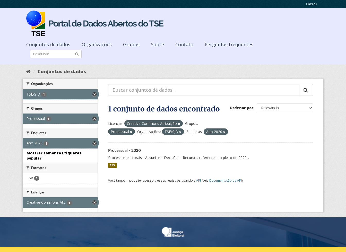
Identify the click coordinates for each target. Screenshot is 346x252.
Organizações (97, 44)
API (198, 180)
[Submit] (77, 53)
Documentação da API (225, 180)
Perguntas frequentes (229, 44)
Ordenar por (241, 107)
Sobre (157, 44)
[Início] (28, 71)
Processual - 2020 (124, 150)
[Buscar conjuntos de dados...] (203, 90)
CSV (112, 165)
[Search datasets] (56, 54)
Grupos (131, 44)
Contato (184, 44)
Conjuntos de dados (48, 44)
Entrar (311, 4)
